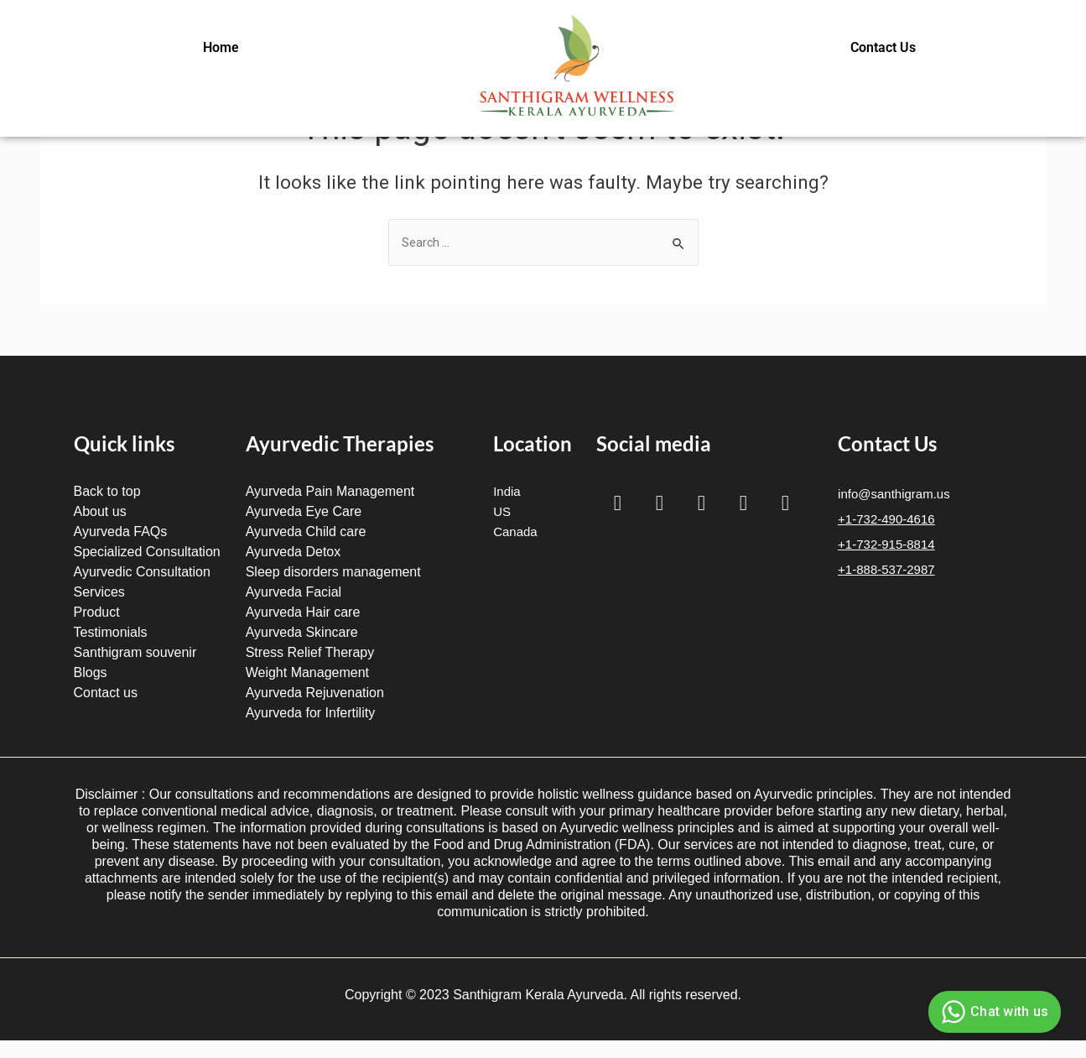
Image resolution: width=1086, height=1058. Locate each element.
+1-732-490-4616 (886, 519)
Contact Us (883, 47)
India (507, 491)
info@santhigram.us (894, 494)
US (502, 511)
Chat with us (992, 1012)
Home (221, 47)
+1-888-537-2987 (886, 569)
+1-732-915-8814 (886, 544)
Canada (515, 531)
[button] (224, 48)
